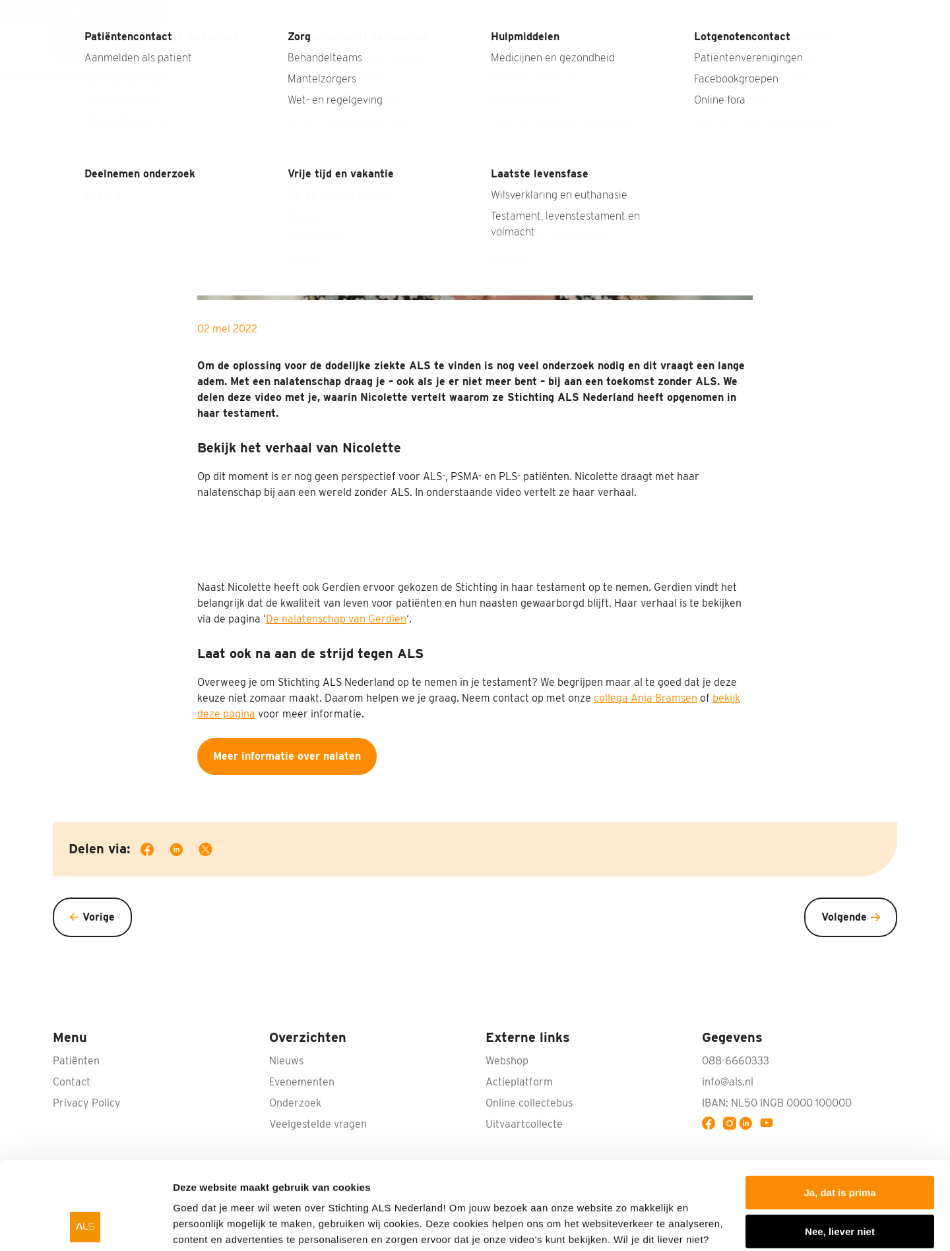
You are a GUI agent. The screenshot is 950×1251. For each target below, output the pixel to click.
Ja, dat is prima (839, 1110)
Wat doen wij (648, 48)
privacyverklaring (338, 1188)
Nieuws (676, 13)
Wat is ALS (299, 48)
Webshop (507, 1060)
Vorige (98, 917)
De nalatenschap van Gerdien (336, 619)
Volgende (844, 917)
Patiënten (733, 48)
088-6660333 (735, 1060)
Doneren (860, 48)
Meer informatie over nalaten (287, 756)
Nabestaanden (809, 13)
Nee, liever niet (840, 1148)
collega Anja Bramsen (645, 698)
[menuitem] (101, 35)
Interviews (734, 13)
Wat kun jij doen (392, 48)
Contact (878, 13)
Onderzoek (561, 48)
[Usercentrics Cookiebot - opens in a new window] (85, 1225)
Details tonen (204, 1225)
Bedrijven (482, 48)
